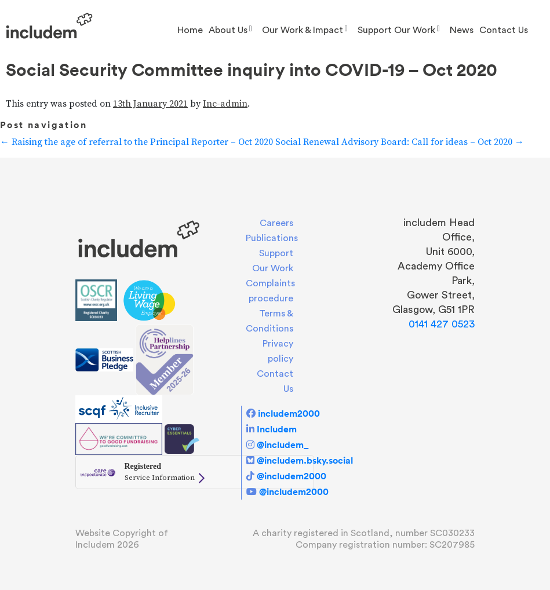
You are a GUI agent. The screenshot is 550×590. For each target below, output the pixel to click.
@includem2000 (291, 476)
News (461, 30)
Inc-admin (225, 104)
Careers (276, 223)
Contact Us (503, 30)
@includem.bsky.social (305, 460)
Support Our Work (396, 30)
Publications (272, 238)
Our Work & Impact (302, 30)
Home (190, 30)
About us (228, 30)
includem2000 (289, 413)
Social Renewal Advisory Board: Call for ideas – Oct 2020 (399, 142)
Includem (277, 429)
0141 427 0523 (442, 324)
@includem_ (282, 444)
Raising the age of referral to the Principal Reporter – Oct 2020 (136, 142)
